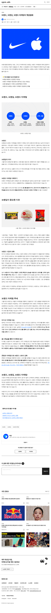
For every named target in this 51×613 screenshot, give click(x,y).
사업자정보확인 (18, 588)
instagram (4, 598)
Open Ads (6, 2)
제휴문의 (16, 583)
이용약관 (3, 595)
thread (9, 598)
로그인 (48, 2)
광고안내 (36, 583)
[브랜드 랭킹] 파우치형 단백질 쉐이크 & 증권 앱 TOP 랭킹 (12, 526)
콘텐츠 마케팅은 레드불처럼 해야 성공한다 (11, 498)
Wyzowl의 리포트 (26, 327)
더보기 (47, 491)
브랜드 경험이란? (7, 413)
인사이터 (22, 6)
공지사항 (10, 583)
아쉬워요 (31, 451)
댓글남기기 (46, 471)
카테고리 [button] (5, 6)
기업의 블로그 (20, 365)
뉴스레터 (30, 583)
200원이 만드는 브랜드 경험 (10, 415)
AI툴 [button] (34, 6)
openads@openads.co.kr (35, 590)
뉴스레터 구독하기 (7, 569)
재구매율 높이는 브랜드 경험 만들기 (12, 417)
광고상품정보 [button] (28, 6)
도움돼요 (20, 451)
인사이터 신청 (23, 583)
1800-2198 (23, 590)
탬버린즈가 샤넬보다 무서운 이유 (33, 498)
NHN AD (5, 579)
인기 (18, 6)
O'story (11, 7)
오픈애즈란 (4, 583)
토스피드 (12, 365)
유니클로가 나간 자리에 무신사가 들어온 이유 (36, 525)
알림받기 (25, 442)
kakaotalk (14, 598)
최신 (15, 6)
